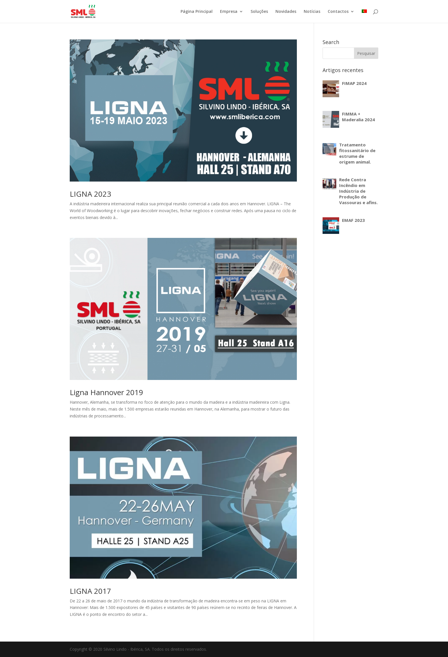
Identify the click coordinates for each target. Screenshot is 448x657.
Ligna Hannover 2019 (106, 392)
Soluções (259, 11)
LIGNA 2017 (90, 591)
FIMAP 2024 (354, 83)
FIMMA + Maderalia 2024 (358, 116)
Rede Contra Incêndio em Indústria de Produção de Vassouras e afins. (358, 191)
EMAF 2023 (353, 220)
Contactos (338, 11)
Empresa (228, 11)
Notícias (312, 11)
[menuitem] (364, 16)
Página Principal (197, 11)
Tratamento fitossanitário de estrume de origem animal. (357, 153)
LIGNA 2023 (90, 194)
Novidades (285, 11)
